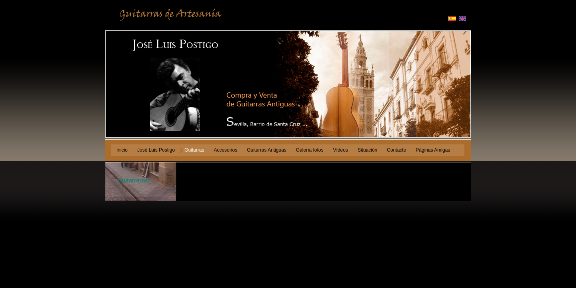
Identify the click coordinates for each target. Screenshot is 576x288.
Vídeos (340, 150)
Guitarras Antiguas (266, 150)
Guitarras (194, 150)
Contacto (396, 150)
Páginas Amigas (433, 150)
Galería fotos (310, 150)
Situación (367, 150)
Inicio (122, 150)
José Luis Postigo (156, 150)
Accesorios (225, 150)
